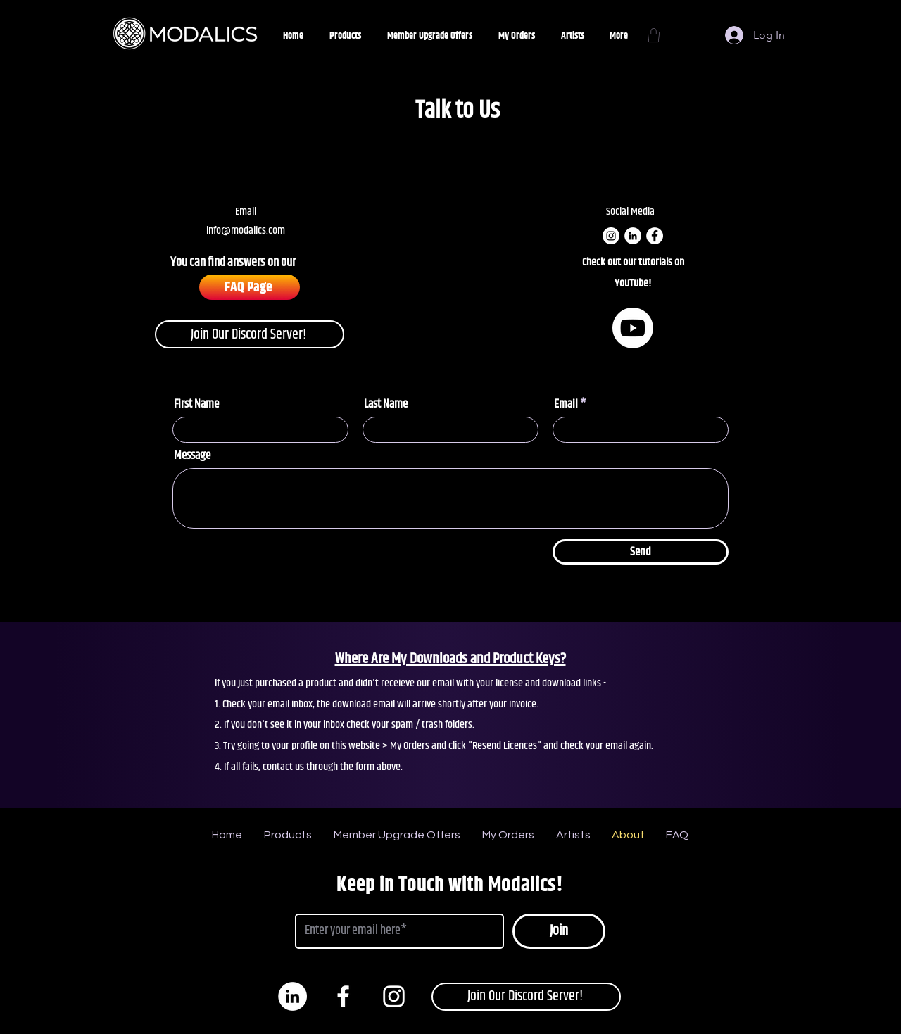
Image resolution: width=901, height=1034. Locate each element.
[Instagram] (611, 235)
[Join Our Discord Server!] (249, 334)
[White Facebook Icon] (343, 996)
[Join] (558, 931)
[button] (654, 35)
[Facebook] (654, 235)
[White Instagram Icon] (393, 996)
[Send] (641, 552)
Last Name (386, 404)
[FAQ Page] (249, 287)
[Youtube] (632, 328)
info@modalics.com (245, 230)
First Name (196, 404)
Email (566, 404)
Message (192, 456)
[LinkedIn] (632, 235)
